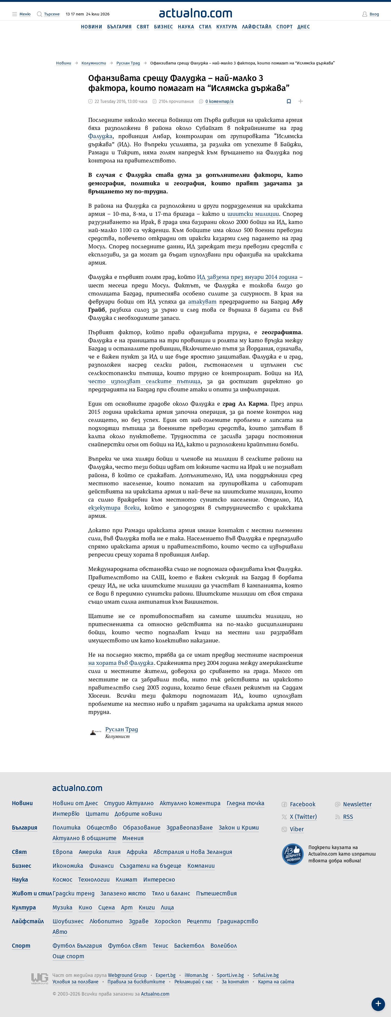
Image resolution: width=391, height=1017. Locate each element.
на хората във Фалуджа (121, 663)
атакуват (202, 302)
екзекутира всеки (113, 508)
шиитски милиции (253, 214)
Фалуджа (100, 136)
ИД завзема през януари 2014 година (247, 277)
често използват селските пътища (144, 382)
